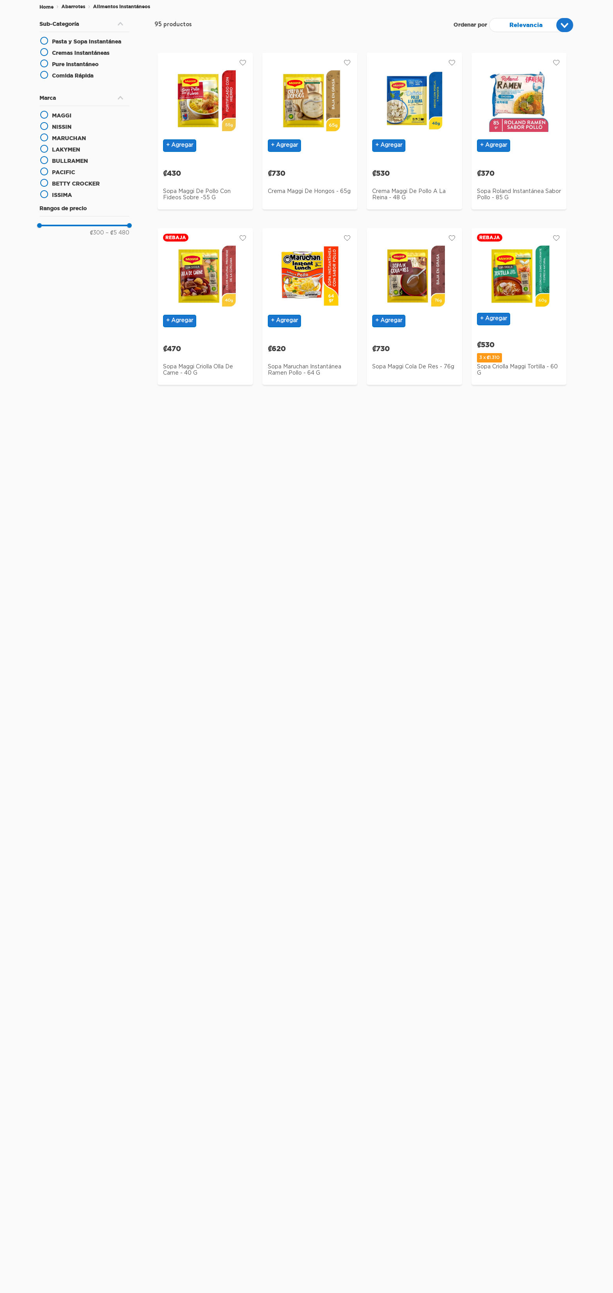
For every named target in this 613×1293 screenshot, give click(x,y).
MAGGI (62, 115)
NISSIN (62, 127)
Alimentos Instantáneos (121, 6)
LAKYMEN (66, 149)
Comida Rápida (72, 75)
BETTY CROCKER (76, 183)
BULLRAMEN (70, 161)
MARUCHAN (69, 138)
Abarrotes (73, 6)
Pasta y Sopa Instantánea (86, 41)
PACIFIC (63, 172)
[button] (84, 24)
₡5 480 (117, 233)
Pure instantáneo (75, 64)
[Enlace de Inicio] (46, 7)
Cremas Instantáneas (80, 53)
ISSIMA (62, 195)
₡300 (97, 233)
